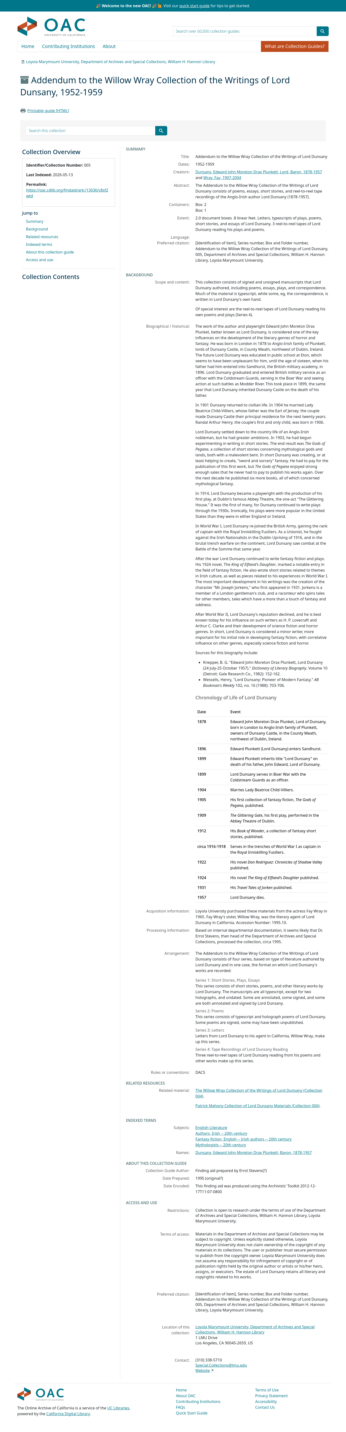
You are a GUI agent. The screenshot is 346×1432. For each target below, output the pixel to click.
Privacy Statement (271, 1395)
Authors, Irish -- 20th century (221, 1133)
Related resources (42, 236)
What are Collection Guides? (295, 46)
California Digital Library (68, 1413)
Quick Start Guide (192, 1413)
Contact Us (265, 1407)
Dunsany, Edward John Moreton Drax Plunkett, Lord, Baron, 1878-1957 (258, 172)
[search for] (245, 31)
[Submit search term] (323, 31)
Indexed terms (39, 244)
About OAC (186, 1395)
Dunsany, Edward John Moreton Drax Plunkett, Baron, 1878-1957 (253, 1152)
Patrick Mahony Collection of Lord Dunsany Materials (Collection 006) (257, 1105)
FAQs (180, 1407)
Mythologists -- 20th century (220, 1145)
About (109, 46)
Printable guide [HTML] (48, 110)
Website (202, 1370)
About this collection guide (50, 252)
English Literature (211, 1127)
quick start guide (194, 5)
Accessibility (266, 1401)
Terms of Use (267, 1390)
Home (27, 46)
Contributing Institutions (68, 46)
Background (37, 229)
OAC (51, 26)
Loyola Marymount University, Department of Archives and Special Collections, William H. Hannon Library (120, 61)
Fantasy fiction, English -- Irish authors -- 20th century (243, 1139)
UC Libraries (118, 1408)
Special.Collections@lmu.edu (221, 1365)
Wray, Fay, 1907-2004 (222, 177)
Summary (34, 221)
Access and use (39, 259)
